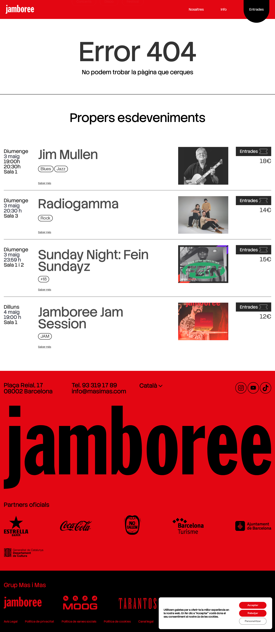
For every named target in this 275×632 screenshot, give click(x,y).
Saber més (44, 183)
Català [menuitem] (148, 386)
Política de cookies (117, 621)
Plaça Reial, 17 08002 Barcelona (28, 388)
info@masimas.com (99, 391)
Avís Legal (10, 621)
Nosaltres (197, 9)
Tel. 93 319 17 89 (94, 385)
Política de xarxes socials (79, 621)
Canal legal (145, 621)
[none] (171, 385)
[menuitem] (171, 385)
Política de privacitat (39, 621)
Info (224, 9)
